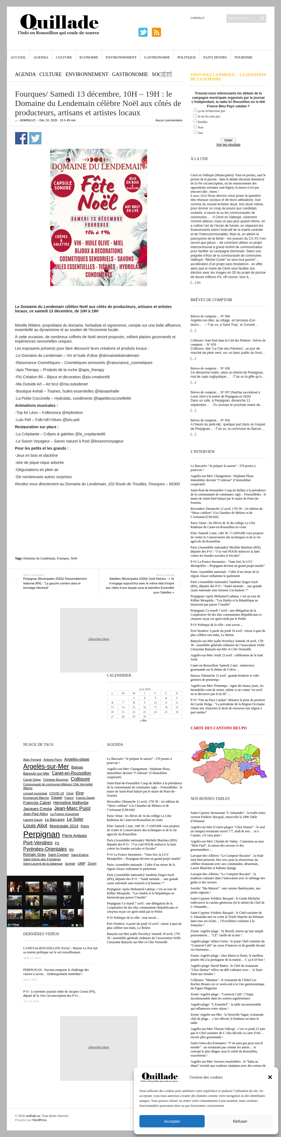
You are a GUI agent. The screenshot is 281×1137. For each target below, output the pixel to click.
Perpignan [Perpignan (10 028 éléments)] (41, 834)
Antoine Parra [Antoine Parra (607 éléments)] (53, 759)
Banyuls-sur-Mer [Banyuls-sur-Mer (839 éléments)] (36, 773)
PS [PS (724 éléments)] (57, 843)
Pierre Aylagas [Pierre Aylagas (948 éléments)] (74, 835)
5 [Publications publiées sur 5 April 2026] (177, 697)
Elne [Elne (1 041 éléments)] (80, 793)
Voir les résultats (228, 145)
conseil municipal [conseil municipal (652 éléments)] (35, 793)
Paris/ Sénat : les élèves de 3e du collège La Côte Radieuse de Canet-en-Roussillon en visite (223, 525)
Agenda (41, 57)
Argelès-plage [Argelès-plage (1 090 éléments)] (76, 759)
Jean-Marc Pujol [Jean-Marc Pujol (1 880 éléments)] (72, 808)
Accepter (172, 1121)
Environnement (121, 57)
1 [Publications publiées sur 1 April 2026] (133, 697)
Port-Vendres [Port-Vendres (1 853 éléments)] (38, 842)
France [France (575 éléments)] (69, 797)
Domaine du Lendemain (39, 558)
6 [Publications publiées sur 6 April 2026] (112, 702)
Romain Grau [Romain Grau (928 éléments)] (34, 854)
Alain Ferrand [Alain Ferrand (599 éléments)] (32, 759)
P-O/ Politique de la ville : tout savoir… (217, 625)
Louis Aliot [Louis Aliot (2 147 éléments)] (35, 825)
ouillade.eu (33, 1116)
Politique (186, 57)
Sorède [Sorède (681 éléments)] (70, 863)
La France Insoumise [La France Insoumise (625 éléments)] (64, 814)
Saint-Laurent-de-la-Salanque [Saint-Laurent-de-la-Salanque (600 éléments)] (43, 863)
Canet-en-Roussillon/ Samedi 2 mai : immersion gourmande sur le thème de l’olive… (222, 667)
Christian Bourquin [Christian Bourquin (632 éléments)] (56, 779)
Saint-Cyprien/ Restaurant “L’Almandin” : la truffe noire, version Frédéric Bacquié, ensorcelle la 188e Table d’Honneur (228, 817)
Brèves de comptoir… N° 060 (210, 316)
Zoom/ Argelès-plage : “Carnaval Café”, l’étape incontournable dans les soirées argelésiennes (222, 996)
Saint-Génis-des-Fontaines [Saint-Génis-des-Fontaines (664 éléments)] (42, 859)
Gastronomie (157, 57)
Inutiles (203, 122)
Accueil (18, 57)
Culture (64, 57)
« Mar (143, 720)
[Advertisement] (99, 501)
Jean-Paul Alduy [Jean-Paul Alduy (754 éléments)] (35, 814)
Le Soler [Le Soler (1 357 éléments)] (75, 819)
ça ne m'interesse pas (211, 111)
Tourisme (243, 57)
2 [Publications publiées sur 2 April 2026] (144, 697)
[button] (270, 1077)
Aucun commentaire (169, 120)
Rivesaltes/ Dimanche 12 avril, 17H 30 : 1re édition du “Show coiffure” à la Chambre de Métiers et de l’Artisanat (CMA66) (227, 513)
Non (201, 127)
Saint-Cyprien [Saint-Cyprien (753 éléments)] (58, 855)
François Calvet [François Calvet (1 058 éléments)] (37, 802)
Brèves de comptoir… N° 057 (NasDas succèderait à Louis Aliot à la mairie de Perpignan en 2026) (225, 394)
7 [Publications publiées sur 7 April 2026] (123, 702)
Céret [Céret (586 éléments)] (69, 793)
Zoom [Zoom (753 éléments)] (92, 864)
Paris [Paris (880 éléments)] (85, 826)
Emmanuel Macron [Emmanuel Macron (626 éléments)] (36, 797)
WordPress (39, 1120)
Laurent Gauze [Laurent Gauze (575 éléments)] (33, 819)
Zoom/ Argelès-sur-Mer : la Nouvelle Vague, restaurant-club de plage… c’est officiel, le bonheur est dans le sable (228, 1019)
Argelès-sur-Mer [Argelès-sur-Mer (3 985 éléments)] (46, 766)
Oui (200, 133)
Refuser (240, 1121)
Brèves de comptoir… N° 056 (210, 420)
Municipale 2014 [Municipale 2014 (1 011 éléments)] (64, 826)
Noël (74, 558)
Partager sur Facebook (21, 138)
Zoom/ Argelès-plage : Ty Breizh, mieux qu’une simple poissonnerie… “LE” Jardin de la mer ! (227, 933)
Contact (198, 17)
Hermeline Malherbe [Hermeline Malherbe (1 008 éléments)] (70, 802)
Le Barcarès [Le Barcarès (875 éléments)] (54, 819)
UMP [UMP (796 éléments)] (81, 863)
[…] (193, 282)
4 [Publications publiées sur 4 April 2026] (166, 697)
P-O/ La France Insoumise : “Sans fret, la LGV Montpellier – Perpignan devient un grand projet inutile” (228, 564)
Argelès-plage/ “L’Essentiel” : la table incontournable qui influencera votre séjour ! (226, 1006)
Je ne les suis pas (209, 116)
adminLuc (28, 120)
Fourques (63, 558)
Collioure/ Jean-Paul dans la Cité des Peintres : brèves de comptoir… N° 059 (228, 342)
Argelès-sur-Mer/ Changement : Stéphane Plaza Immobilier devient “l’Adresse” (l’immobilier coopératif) (222, 480)
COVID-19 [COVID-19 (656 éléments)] (56, 793)
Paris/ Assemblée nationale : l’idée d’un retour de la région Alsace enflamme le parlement (225, 574)
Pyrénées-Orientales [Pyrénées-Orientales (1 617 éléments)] (45, 849)
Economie (88, 57)
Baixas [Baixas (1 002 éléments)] (77, 767)
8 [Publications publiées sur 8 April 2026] (133, 702)
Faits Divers (215, 57)
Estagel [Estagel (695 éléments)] (56, 798)
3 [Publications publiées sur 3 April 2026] (155, 697)
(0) (199, 282)
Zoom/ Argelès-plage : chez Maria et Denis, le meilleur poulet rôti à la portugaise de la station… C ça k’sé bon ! (228, 958)
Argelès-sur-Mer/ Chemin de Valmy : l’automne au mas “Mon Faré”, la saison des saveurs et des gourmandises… (227, 845)
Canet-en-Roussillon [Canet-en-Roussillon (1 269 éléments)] (71, 773)
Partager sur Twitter (35, 138)
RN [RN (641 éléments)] (71, 849)
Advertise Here (98, 639)
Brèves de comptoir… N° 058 (210, 368)
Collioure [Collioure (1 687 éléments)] (80, 779)
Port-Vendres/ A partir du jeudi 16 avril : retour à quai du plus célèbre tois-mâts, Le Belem (228, 633)
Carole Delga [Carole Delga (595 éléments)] (32, 779)
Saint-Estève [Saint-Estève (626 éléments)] (80, 854)
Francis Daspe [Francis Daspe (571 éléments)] (85, 797)
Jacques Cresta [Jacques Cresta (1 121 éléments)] (37, 808)
